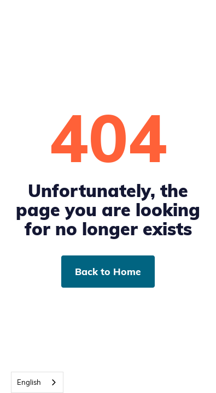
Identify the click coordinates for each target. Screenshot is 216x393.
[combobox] (37, 382)
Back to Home (108, 271)
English (29, 382)
